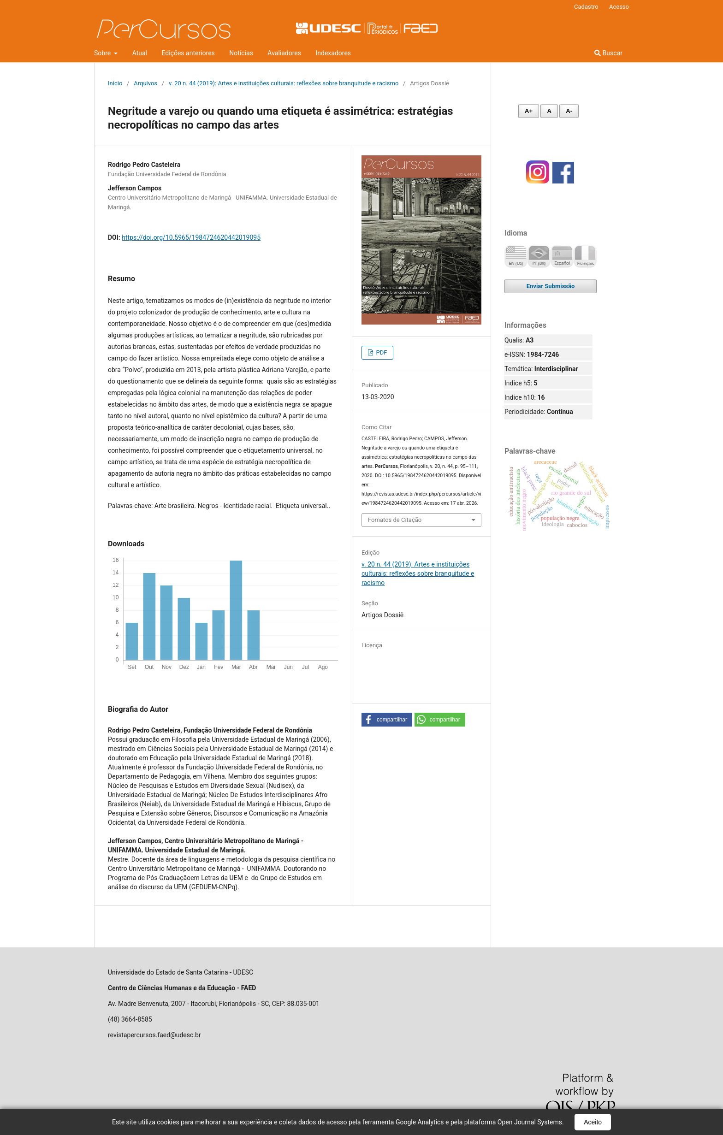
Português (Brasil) (539, 256)
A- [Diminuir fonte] (569, 110)
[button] (387, 720)
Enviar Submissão (551, 286)
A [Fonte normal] (549, 110)
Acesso (619, 6)
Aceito (593, 1122)
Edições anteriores (187, 53)
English (515, 256)
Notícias (241, 53)
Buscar (608, 53)
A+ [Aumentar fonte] (529, 110)
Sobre (103, 53)
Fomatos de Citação (394, 519)
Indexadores (333, 53)
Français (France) (585, 256)
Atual (139, 53)
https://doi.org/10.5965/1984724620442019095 (191, 237)
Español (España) (562, 256)
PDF (380, 352)
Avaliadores (284, 53)
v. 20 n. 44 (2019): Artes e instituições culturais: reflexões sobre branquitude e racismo (283, 83)
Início (115, 83)
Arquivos (145, 83)
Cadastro (586, 6)
